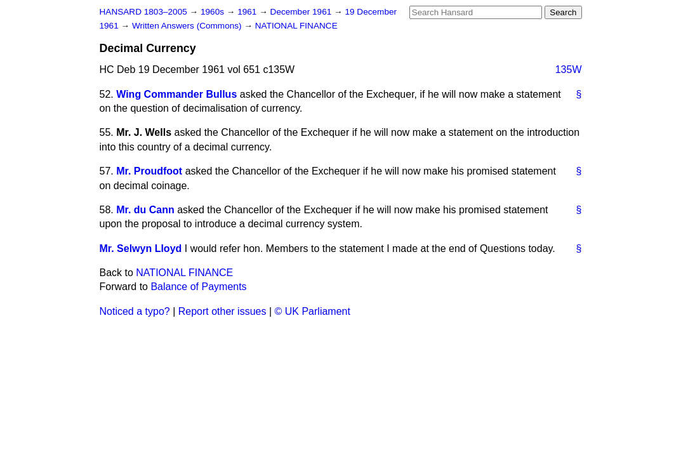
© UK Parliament (312, 311)
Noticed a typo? (135, 311)
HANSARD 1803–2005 (143, 12)
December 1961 (302, 12)
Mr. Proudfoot (149, 171)
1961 (248, 12)
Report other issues (222, 311)
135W (568, 69)
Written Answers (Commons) (188, 25)
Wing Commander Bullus (176, 94)
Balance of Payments (198, 286)
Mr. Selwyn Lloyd (141, 248)
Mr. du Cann (145, 209)
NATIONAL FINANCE (296, 25)
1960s (214, 12)
